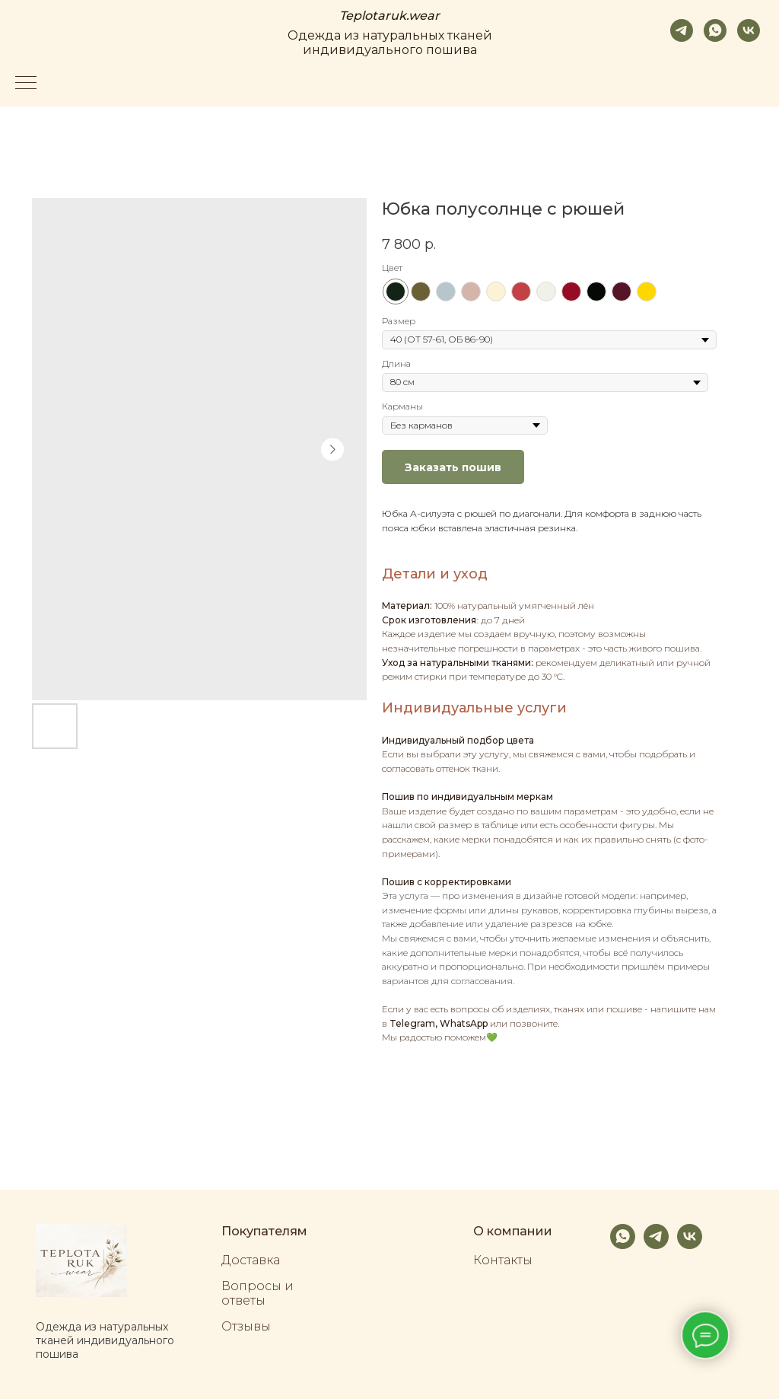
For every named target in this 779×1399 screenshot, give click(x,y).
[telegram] (681, 30)
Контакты (503, 1260)
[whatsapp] (715, 30)
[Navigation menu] (26, 83)
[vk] (748, 30)
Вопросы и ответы (257, 1293)
